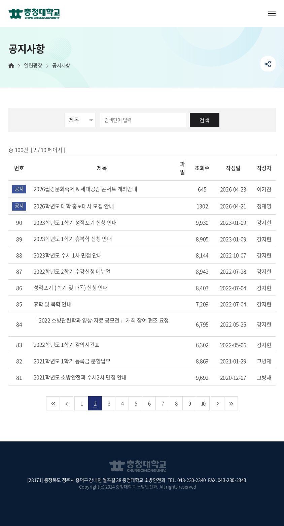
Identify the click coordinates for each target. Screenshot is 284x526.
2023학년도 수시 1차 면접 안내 (76, 255)
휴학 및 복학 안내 (60, 304)
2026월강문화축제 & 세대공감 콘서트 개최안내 (93, 189)
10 (203, 403)
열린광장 (33, 65)
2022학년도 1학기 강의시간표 (74, 344)
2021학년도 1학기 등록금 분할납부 (80, 361)
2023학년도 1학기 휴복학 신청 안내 (81, 239)
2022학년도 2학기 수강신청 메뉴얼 (80, 271)
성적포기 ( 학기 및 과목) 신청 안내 (78, 287)
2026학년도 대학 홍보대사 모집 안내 (82, 206)
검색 (205, 120)
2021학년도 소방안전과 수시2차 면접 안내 (88, 377)
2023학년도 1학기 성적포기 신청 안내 (83, 222)
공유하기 (268, 63)
